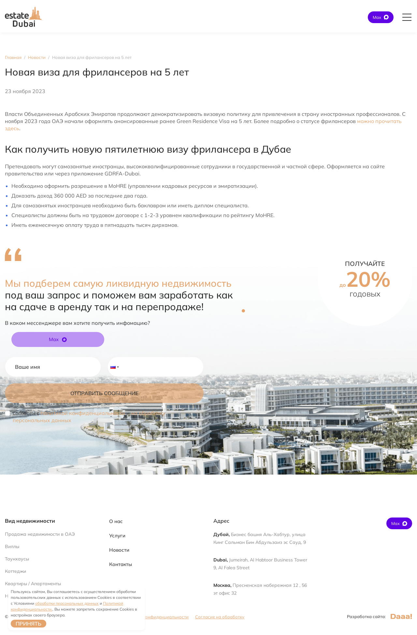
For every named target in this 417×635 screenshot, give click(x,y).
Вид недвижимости (30, 521)
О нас (116, 521)
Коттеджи (15, 571)
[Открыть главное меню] (407, 17)
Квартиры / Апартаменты (33, 584)
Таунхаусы (17, 559)
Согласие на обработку (219, 616)
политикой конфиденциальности (83, 413)
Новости (119, 550)
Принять (28, 623)
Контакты (120, 564)
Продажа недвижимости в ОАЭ (40, 534)
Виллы (12, 546)
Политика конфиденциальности (155, 616)
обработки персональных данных (67, 603)
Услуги (117, 535)
